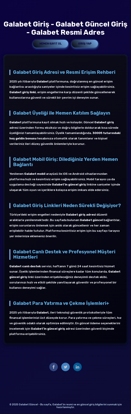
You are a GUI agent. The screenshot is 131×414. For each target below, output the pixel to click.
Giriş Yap (85, 43)
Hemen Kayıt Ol (50, 43)
